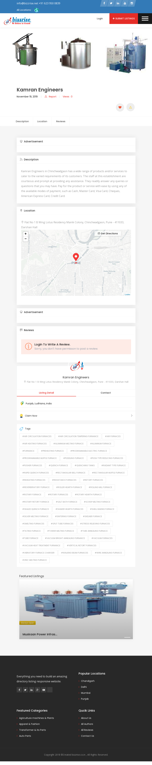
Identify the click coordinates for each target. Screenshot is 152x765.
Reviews (60, 121)
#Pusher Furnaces (32, 465)
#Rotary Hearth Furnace (88, 494)
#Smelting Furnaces (33, 523)
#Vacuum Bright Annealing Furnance (65, 538)
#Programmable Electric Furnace (88, 451)
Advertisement (31, 142)
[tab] (76, 142)
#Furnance (28, 451)
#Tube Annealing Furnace (94, 531)
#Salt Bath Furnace (66, 502)
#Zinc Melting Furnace (34, 560)
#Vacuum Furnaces (102, 538)
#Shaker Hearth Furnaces (69, 509)
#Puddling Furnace (73, 458)
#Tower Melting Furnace (60, 531)
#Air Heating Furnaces (34, 443)
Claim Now (76, 416)
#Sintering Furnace (65, 516)
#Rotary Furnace (31, 494)
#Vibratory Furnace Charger (38, 553)
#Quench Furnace (58, 465)
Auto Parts (25, 736)
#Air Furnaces (113, 436)
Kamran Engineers (76, 378)
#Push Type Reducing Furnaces (106, 458)
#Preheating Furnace (52, 451)
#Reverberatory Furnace (36, 487)
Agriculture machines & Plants (36, 718)
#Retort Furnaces (93, 480)
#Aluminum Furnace (100, 443)
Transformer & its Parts (32, 730)
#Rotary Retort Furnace (35, 502)
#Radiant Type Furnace (113, 465)
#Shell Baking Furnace (102, 509)
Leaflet (127, 295)
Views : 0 (67, 97)
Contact (106, 393)
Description (22, 121)
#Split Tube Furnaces (62, 523)
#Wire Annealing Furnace (108, 553)
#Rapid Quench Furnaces (35, 472)
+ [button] (25, 234)
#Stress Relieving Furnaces (95, 523)
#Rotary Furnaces (58, 494)
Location (42, 121)
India (49, 403)
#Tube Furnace (30, 538)
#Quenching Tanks (85, 465)
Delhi (84, 687)
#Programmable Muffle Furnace (39, 458)
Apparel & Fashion (29, 724)
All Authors (87, 724)
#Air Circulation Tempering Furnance (78, 436)
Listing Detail (46, 393)
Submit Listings (124, 18)
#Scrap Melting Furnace (97, 502)
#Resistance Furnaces (64, 480)
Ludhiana (40, 403)
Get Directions (108, 233)
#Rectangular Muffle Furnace (108, 472)
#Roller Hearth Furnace (69, 487)
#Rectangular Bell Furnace (70, 472)
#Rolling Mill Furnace (100, 487)
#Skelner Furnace (92, 516)
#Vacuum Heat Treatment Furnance (41, 545)
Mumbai (85, 693)
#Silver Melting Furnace (35, 516)
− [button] (25, 239)
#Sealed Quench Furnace (35, 509)
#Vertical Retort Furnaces (81, 545)
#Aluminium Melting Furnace (68, 443)
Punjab (30, 403)
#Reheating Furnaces (33, 480)
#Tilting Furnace (31, 531)
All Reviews (87, 730)
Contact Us (87, 736)
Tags (25, 429)
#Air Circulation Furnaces (36, 436)
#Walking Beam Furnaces (74, 553)
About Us (86, 718)
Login (100, 18)
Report (50, 97)
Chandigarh (88, 681)
